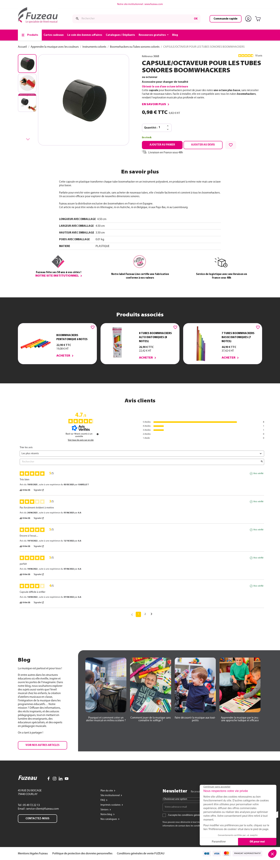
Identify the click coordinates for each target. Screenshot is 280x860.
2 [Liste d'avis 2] (145, 614)
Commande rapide (225, 18)
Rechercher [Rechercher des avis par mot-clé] (140, 462)
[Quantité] (161, 127)
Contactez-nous (37, 818)
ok (196, 18)
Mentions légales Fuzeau (33, 853)
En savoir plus (154, 104)
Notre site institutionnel (57, 275)
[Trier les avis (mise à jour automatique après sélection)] (142, 454)
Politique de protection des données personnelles (82, 853)
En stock (146, 137)
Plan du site (107, 790)
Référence (147, 56)
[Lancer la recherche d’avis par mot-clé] (261, 462)
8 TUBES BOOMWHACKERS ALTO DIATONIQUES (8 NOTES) (155, 337)
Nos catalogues (109, 819)
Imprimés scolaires (111, 805)
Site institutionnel (110, 795)
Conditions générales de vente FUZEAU (140, 853)
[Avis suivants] (151, 614)
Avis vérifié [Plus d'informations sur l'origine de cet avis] (258, 473)
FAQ (103, 800)
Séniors (105, 809)
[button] (42, 745)
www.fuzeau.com (153, 4)
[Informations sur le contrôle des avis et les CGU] (97, 434)
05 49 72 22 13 (31, 805)
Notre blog (107, 814)
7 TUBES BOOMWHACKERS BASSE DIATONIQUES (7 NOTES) (238, 337)
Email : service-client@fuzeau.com (38, 808)
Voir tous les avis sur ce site (81, 440)
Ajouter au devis (203, 144)
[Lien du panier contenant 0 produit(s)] (258, 19)
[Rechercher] (136, 18)
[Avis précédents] (132, 614)
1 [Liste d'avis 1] (138, 614)
